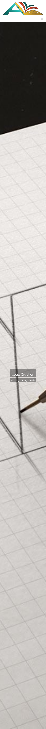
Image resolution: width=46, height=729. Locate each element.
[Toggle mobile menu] (42, 19)
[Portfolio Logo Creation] (23, 375)
